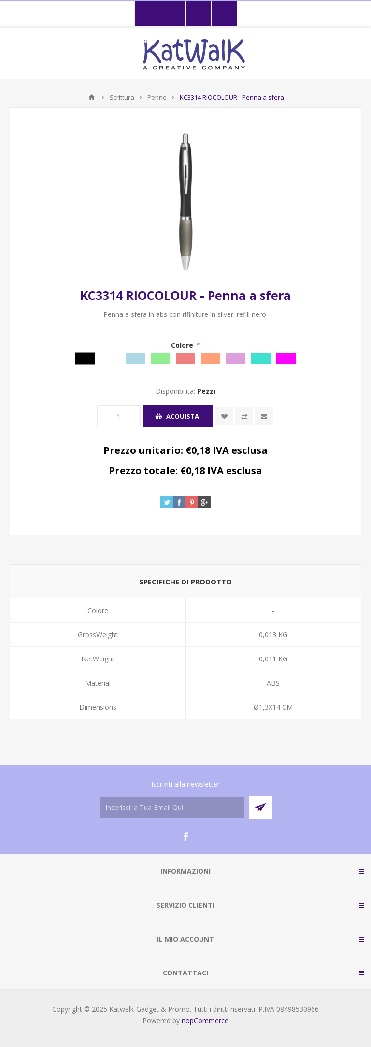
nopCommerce (205, 1020)
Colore (183, 345)
